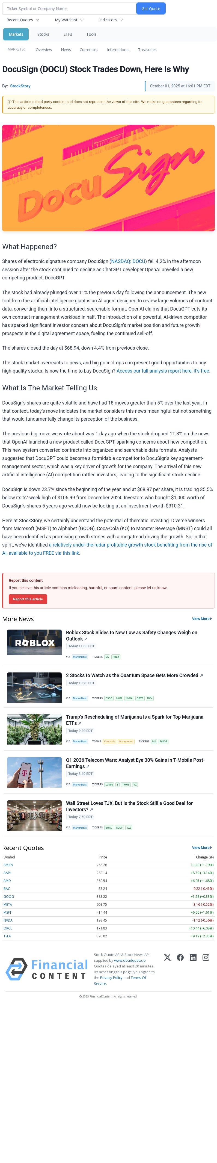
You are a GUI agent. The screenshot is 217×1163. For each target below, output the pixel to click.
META (8, 905)
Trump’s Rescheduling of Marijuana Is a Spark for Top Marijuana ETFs (134, 720)
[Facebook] (180, 969)
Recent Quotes (20, 19)
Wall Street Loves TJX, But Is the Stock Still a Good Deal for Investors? (129, 807)
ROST (119, 828)
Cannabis (109, 741)
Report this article (28, 599)
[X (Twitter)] (167, 969)
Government (126, 741)
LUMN (109, 785)
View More (201, 618)
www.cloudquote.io (130, 960)
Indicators (108, 19)
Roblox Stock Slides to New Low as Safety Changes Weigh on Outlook (131, 636)
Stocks (43, 34)
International (118, 49)
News (66, 49)
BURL (109, 828)
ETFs (67, 34)
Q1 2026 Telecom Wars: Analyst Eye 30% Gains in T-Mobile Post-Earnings (135, 764)
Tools (91, 34)
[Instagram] (206, 969)
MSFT (7, 913)
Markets (16, 34)
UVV (150, 698)
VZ (135, 785)
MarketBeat (80, 657)
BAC (7, 889)
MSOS (164, 741)
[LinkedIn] (193, 969)
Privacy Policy (111, 978)
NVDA (129, 698)
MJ (154, 741)
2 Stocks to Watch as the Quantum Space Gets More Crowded (134, 675)
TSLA (7, 936)
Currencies (89, 49)
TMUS (126, 785)
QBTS (140, 698)
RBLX (116, 657)
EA (107, 657)
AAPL (7, 873)
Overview (44, 49)
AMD (7, 881)
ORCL (8, 928)
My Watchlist (66, 19)
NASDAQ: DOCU (128, 261)
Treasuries (147, 49)
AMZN (8, 865)
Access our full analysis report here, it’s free (163, 371)
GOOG (9, 897)
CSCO (109, 698)
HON (119, 698)
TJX (129, 828)
